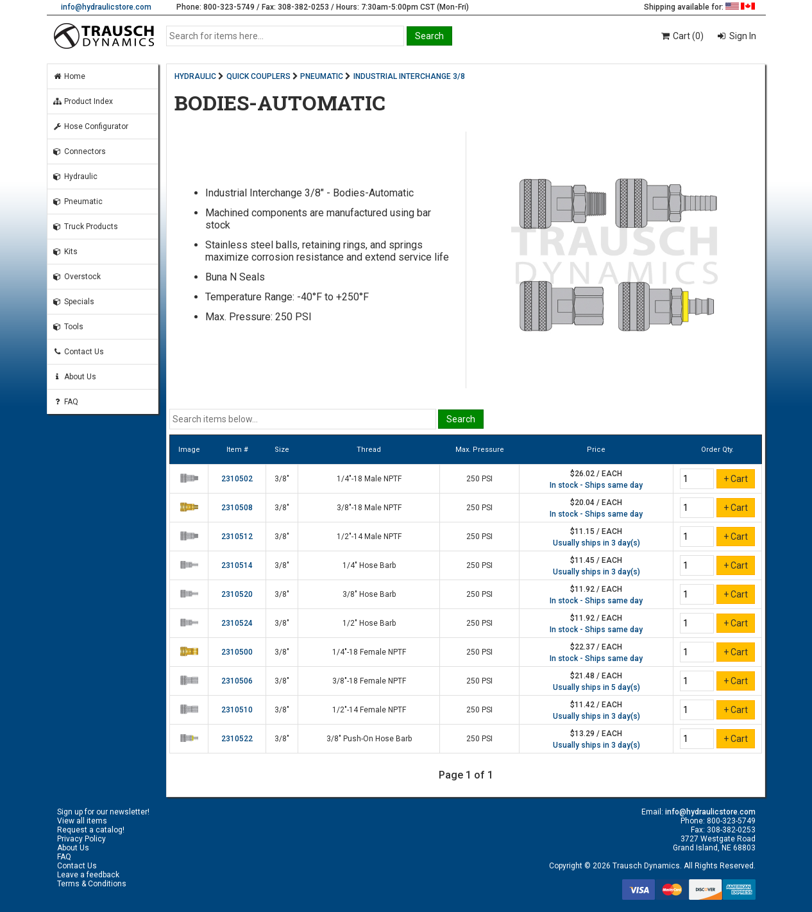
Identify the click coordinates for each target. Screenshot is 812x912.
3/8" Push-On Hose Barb (369, 738)
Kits (65, 251)
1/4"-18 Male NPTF (369, 478)
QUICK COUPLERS (258, 76)
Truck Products (85, 226)
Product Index (83, 101)
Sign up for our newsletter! (103, 811)
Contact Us (78, 351)
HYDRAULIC (195, 76)
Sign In (741, 36)
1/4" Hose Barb (369, 565)
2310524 (237, 623)
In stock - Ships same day (596, 485)
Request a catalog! (90, 829)
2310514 (237, 565)
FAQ (65, 401)
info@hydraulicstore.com (106, 7)
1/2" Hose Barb (369, 623)
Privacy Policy (81, 838)
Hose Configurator (90, 126)
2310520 (237, 594)
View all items (82, 820)
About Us (74, 376)
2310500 (237, 652)
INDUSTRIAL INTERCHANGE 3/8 (409, 76)
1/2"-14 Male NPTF (369, 536)
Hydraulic (75, 176)
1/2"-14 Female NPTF (369, 709)
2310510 (237, 709)
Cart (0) (681, 36)
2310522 (237, 738)
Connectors (79, 151)
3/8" (282, 478)
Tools (68, 326)
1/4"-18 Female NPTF (369, 652)
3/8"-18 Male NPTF (369, 507)
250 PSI (479, 478)
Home (69, 76)
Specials (73, 301)
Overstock (77, 276)
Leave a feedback (88, 874)
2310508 (237, 507)
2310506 (237, 680)
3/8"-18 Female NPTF (369, 680)
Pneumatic (78, 201)
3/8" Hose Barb (369, 594)
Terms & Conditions (91, 883)
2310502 (237, 478)
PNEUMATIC (321, 76)
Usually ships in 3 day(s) (596, 542)
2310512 (237, 536)
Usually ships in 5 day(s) (596, 687)
